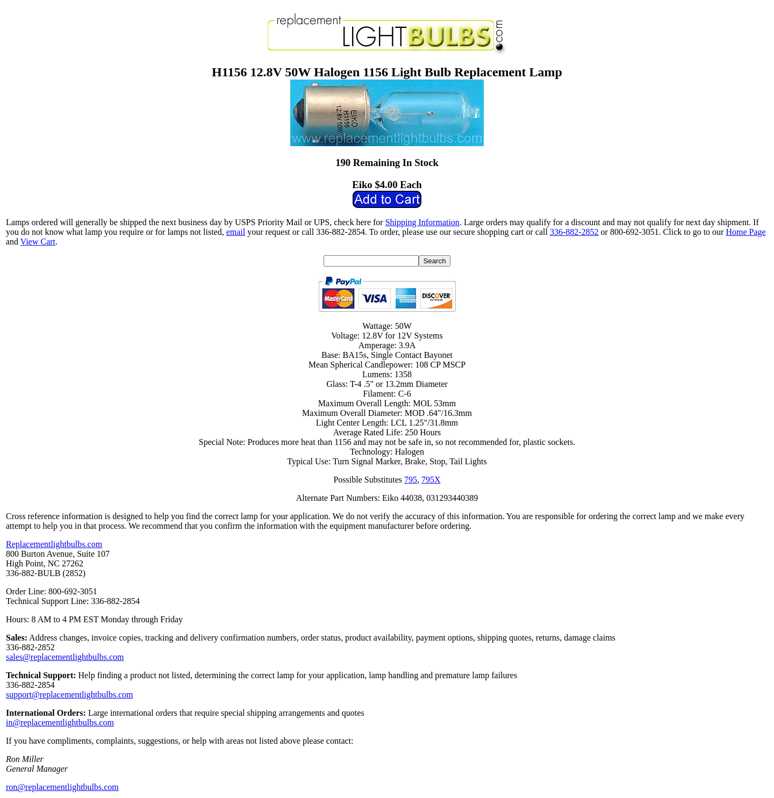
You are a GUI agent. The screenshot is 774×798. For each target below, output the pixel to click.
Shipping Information (422, 222)
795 (410, 479)
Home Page (745, 231)
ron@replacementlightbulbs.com (62, 787)
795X (431, 479)
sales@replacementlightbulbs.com (65, 657)
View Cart (37, 241)
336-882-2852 (574, 231)
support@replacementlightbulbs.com (69, 694)
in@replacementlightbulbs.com (60, 722)
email (236, 231)
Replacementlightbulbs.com (54, 544)
